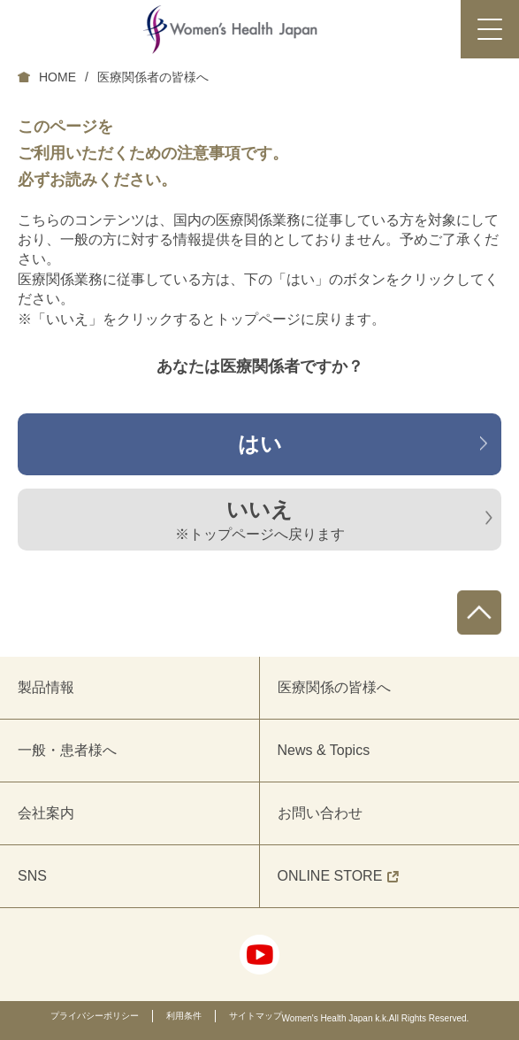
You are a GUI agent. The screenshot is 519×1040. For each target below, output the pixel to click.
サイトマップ (255, 1016)
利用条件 (184, 1016)
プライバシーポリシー (94, 1016)
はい (260, 444)
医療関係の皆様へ (334, 687)
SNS (32, 875)
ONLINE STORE (339, 875)
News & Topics (324, 750)
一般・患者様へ (67, 750)
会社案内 (46, 812)
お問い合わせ (320, 812)
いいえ (259, 520)
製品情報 (46, 687)
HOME (57, 77)
